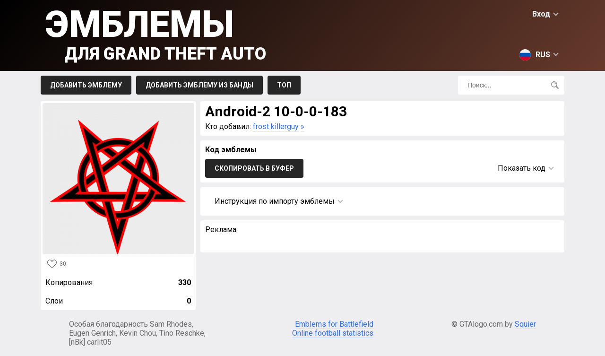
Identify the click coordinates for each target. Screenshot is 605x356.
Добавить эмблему (86, 85)
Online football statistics (332, 333)
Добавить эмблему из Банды (199, 85)
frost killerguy (276, 126)
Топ (284, 85)
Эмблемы (155, 33)
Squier (525, 324)
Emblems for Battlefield (334, 324)
